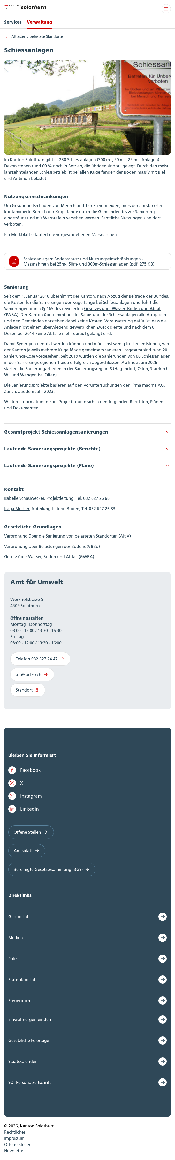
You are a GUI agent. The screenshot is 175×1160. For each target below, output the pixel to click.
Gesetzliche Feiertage (28, 1040)
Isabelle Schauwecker (24, 498)
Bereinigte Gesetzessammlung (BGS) (52, 869)
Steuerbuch (19, 1000)
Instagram (25, 796)
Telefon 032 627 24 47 (40, 659)
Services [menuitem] (13, 22)
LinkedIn (23, 809)
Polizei (14, 958)
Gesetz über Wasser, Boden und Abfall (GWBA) (49, 556)
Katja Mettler (16, 508)
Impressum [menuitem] (14, 1138)
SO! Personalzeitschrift (29, 1082)
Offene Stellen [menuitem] (18, 1144)
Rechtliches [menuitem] (14, 1132)
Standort (28, 690)
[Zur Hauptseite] (25, 6)
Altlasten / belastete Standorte (37, 36)
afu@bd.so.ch (32, 674)
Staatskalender (22, 1061)
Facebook (24, 770)
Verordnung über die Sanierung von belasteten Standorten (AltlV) (67, 536)
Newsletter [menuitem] (14, 1150)
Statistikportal (21, 979)
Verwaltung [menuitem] (39, 22)
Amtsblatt (27, 851)
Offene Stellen (31, 832)
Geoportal (18, 916)
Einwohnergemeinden (29, 1019)
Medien (15, 937)
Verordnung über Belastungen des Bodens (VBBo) (52, 546)
